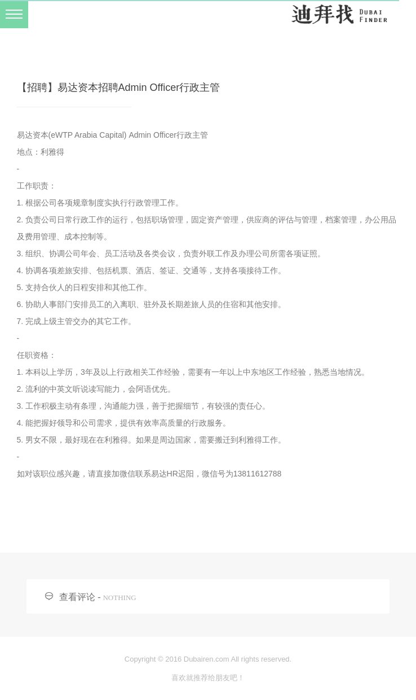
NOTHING (119, 597)
